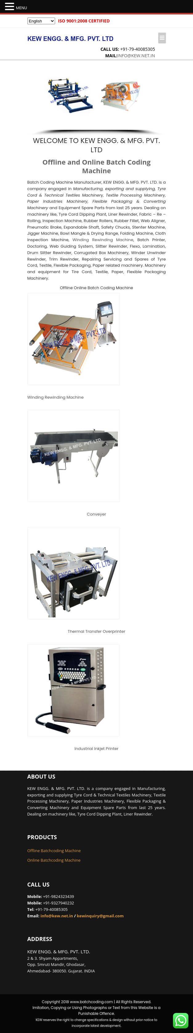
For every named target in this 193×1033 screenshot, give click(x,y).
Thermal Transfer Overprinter (96, 631)
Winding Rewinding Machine (103, 240)
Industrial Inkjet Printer (96, 749)
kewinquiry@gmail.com (100, 916)
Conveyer (96, 514)
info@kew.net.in (136, 55)
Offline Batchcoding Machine (54, 850)
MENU (21, 8)
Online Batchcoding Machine (54, 860)
